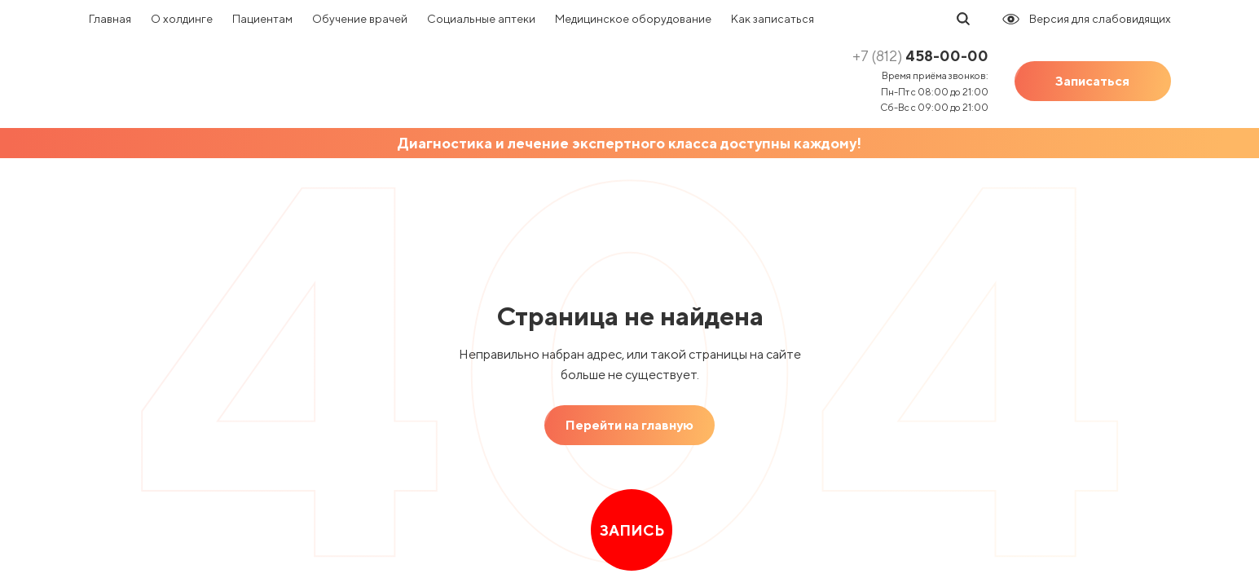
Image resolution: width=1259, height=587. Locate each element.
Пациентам (262, 18)
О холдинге (182, 18)
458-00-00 (920, 55)
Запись (631, 530)
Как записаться (772, 18)
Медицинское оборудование (633, 18)
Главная (110, 18)
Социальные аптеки (481, 18)
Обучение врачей (359, 18)
